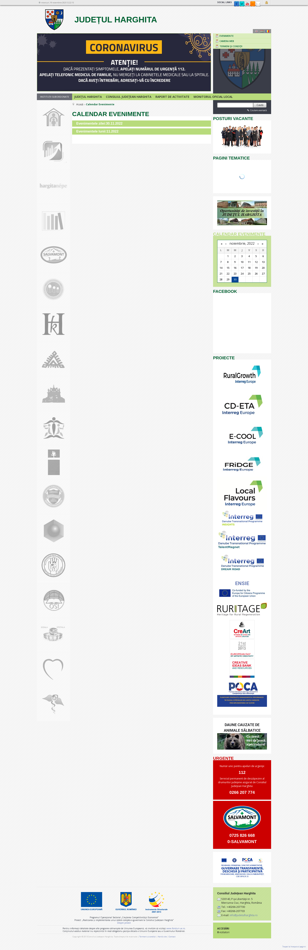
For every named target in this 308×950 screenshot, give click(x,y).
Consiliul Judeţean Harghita (128, 97)
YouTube (247, 4)
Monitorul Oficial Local (213, 97)
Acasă (79, 104)
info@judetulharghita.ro (244, 915)
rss (252, 4)
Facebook (236, 4)
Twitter (242, 4)
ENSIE (242, 583)
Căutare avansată (256, 110)
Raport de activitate (172, 97)
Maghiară (262, 31)
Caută (260, 105)
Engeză (256, 31)
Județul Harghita (100, 19)
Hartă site (162, 936)
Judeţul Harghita (88, 97)
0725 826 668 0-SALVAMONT (242, 838)
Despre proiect (124, 922)
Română (267, 31)
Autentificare (267, 2)
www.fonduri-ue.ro (175, 928)
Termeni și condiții (147, 936)
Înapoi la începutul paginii (294, 946)
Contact (258, 4)
